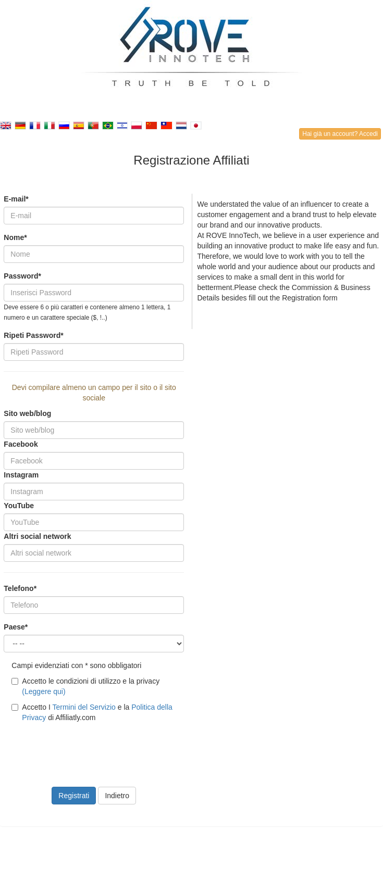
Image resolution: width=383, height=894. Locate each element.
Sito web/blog (27, 413)
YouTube (19, 505)
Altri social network (37, 536)
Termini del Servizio (83, 707)
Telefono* (20, 588)
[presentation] (83, 748)
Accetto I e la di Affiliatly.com (91, 712)
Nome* (15, 237)
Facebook (21, 444)
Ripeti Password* (33, 335)
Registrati (73, 795)
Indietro (117, 795)
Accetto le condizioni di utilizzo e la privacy (85, 686)
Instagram (21, 475)
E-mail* (16, 199)
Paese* (16, 627)
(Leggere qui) (43, 691)
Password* (22, 276)
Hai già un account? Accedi (340, 133)
